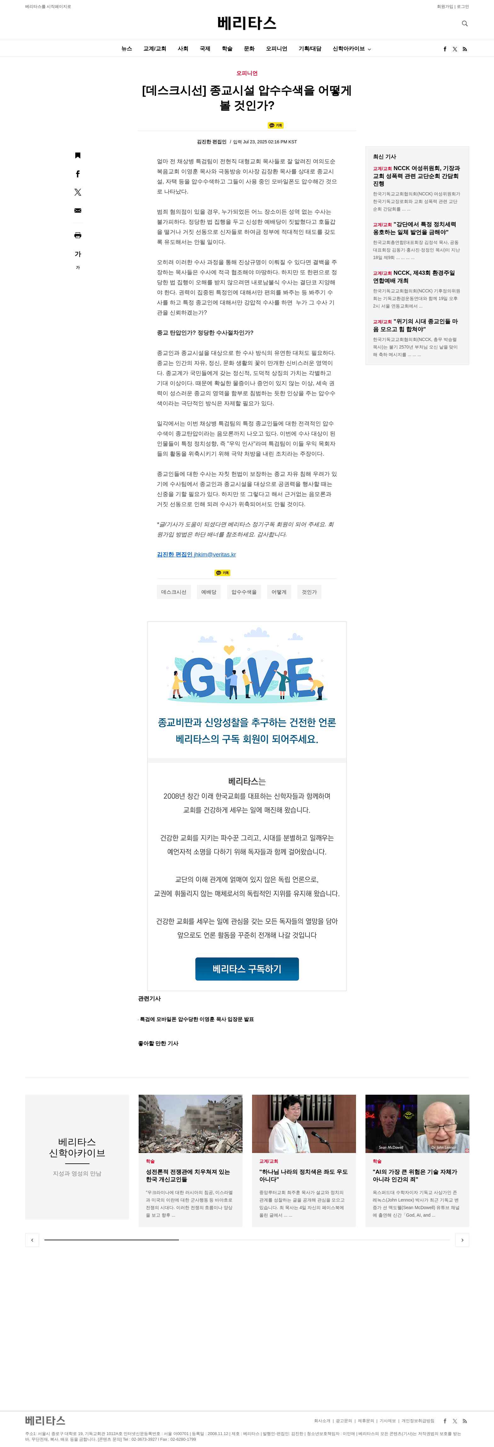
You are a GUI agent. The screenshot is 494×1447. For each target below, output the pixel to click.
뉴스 (126, 49)
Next (462, 1240)
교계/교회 (154, 49)
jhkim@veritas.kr (215, 554)
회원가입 (445, 6)
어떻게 (279, 592)
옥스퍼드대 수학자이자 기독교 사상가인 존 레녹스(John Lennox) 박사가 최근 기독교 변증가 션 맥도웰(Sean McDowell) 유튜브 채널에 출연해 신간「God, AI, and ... (416, 1204)
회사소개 (322, 1420)
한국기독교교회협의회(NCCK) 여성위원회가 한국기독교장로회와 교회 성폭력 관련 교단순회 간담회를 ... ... (416, 201)
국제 (205, 49)
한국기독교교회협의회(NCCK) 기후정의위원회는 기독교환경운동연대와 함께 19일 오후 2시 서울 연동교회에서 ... (416, 298)
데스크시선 (174, 592)
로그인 (463, 6)
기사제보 (388, 1420)
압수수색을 (244, 592)
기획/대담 (310, 49)
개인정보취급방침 (418, 1420)
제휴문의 (366, 1420)
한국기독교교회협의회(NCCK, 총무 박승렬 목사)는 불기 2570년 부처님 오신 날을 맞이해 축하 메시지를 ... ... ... (415, 347)
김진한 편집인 (212, 141)
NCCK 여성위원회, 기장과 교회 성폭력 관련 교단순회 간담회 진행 (416, 176)
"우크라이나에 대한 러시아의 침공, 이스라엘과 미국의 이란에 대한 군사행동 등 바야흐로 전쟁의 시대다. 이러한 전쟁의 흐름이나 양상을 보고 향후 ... (189, 1204)
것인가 (309, 592)
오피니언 (276, 49)
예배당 (208, 592)
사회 (183, 49)
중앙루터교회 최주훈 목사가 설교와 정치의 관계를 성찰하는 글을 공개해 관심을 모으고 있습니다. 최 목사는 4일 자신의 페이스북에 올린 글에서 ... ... (302, 1204)
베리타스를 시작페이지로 (48, 6)
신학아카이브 (349, 49)
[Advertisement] (247, 1329)
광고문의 (344, 1420)
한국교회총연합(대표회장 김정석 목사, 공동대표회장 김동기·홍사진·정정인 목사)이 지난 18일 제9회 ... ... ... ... (416, 250)
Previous (32, 1240)
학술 (227, 49)
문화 (249, 49)
